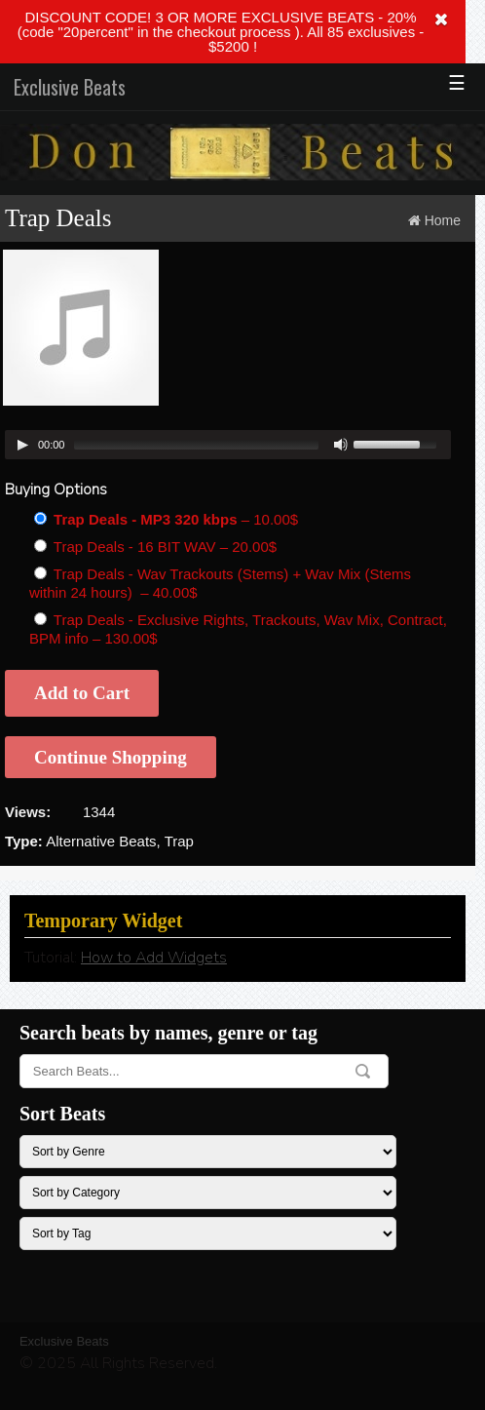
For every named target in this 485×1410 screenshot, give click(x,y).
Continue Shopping (110, 757)
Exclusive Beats (70, 86)
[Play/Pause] (22, 444)
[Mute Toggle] (341, 444)
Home (443, 220)
